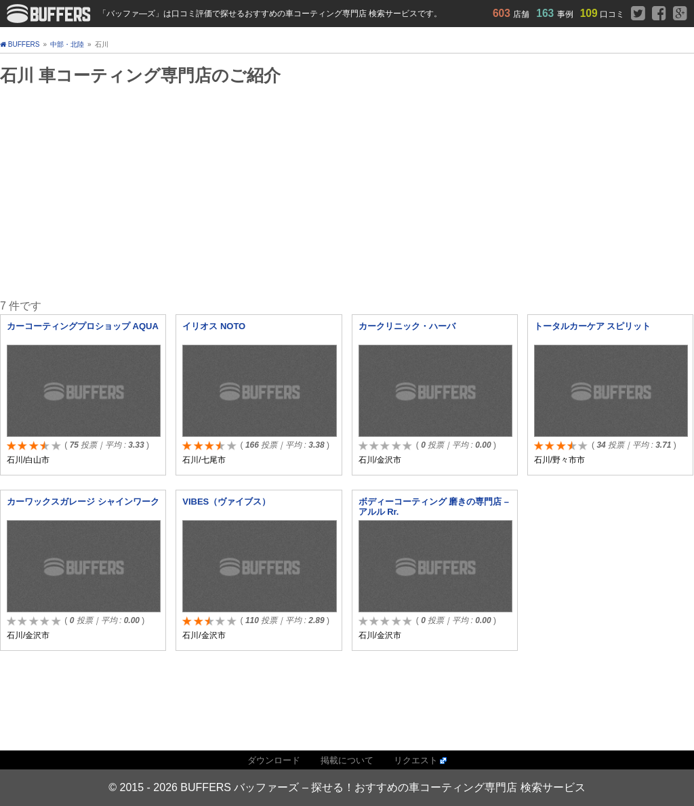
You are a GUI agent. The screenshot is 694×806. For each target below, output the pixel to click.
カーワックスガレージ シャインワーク (83, 501)
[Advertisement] (310, 192)
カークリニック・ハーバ (407, 326)
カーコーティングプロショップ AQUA (83, 326)
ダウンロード (273, 760)
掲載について (347, 760)
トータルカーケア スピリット (592, 326)
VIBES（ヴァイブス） (226, 501)
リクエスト (416, 760)
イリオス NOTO (213, 326)
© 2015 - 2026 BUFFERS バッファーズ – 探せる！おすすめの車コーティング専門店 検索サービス (346, 787)
